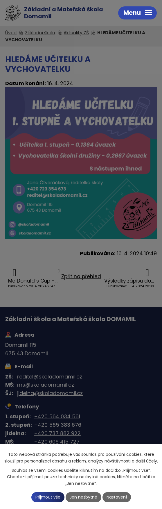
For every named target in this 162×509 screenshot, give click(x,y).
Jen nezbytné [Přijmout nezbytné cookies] (83, 497)
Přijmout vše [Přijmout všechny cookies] (47, 497)
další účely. (147, 461)
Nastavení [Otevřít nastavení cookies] (117, 497)
